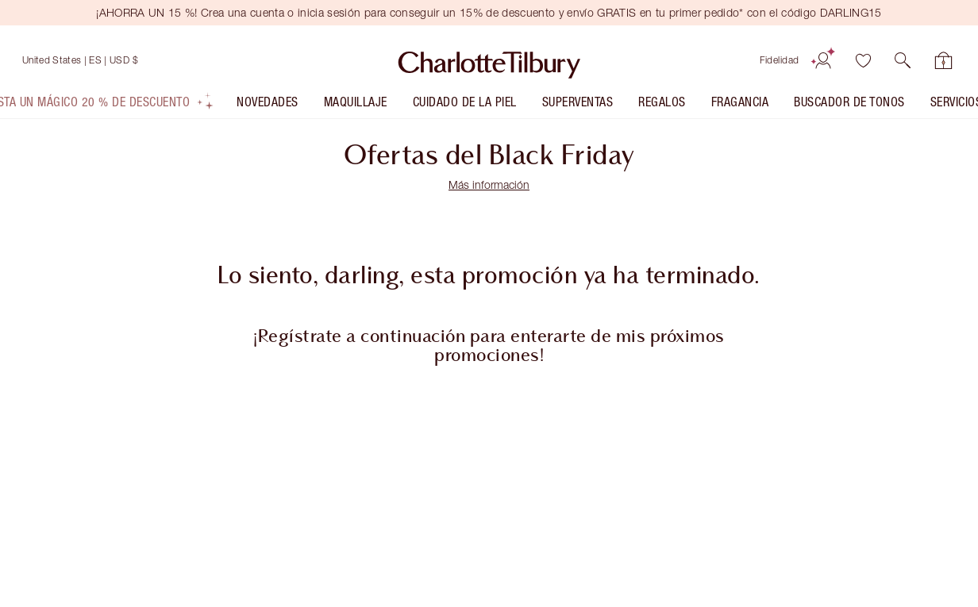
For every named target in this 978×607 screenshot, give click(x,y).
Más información (489, 184)
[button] (903, 60)
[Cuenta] (823, 60)
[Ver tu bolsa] (944, 60)
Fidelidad (779, 60)
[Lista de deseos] (863, 60)
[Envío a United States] (80, 60)
